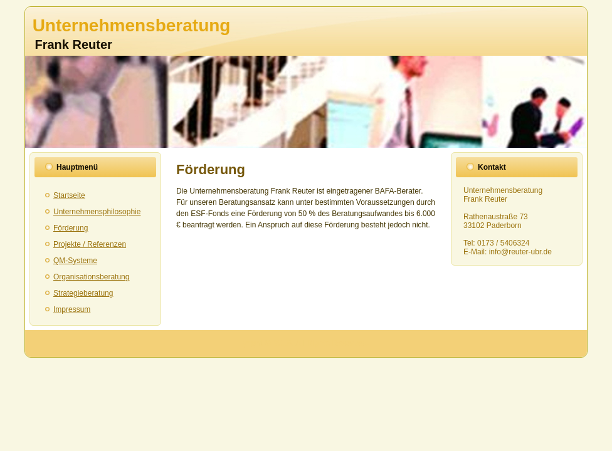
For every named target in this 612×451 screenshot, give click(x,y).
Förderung (70, 228)
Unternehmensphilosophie (96, 211)
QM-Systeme (75, 260)
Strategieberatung (83, 293)
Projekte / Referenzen (89, 244)
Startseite (69, 195)
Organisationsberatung (91, 276)
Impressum (71, 309)
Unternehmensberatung (132, 25)
